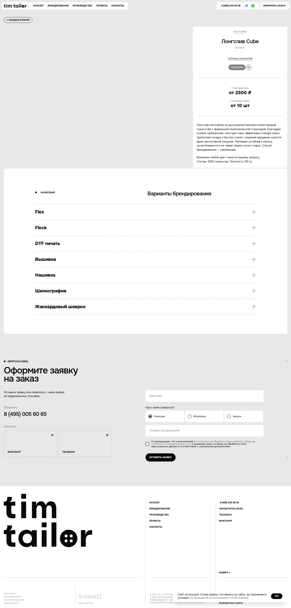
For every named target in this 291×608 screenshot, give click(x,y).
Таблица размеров (240, 58)
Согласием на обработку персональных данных (224, 441)
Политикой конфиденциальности (171, 444)
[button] (274, 6)
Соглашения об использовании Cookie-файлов (218, 597)
